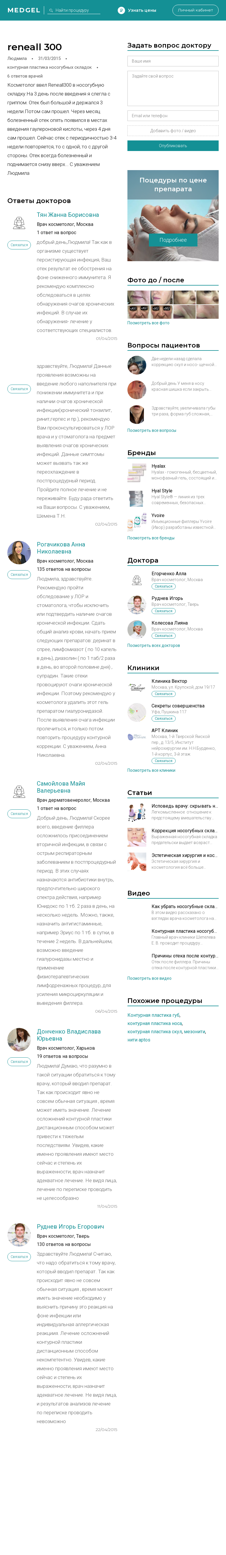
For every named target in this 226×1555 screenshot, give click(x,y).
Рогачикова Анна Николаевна (61, 548)
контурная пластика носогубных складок (49, 67)
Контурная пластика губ (153, 1015)
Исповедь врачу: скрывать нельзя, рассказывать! (185, 806)
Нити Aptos (138, 1040)
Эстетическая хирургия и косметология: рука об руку (185, 855)
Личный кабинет (195, 10)
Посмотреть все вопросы (151, 430)
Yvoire (158, 515)
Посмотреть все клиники (151, 770)
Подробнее (173, 240)
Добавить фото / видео (173, 130)
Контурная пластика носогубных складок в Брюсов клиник (185, 931)
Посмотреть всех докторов (153, 645)
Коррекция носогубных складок (185, 830)
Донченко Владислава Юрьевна (69, 1035)
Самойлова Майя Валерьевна (61, 787)
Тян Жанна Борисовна (68, 214)
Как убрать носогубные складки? (185, 906)
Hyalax (158, 466)
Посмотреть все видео (149, 978)
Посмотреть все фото (148, 323)
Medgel (24, 10)
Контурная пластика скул (154, 1031)
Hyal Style (162, 491)
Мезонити (194, 1031)
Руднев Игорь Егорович (70, 1226)
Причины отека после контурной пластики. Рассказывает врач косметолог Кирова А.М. (185, 956)
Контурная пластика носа (154, 1023)
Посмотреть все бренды (151, 538)
